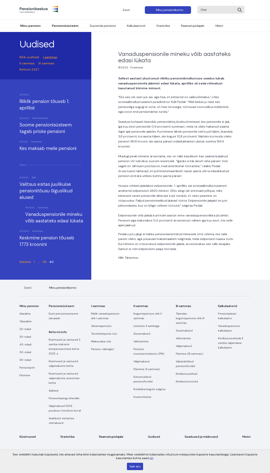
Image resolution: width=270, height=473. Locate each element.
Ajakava (54, 390)
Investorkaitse (142, 397)
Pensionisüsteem (65, 26)
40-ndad (25, 344)
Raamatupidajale (192, 26)
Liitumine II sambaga (146, 326)
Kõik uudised (29, 57)
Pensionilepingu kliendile (64, 398)
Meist (219, 26)
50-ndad (25, 352)
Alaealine (25, 313)
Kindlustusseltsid (186, 373)
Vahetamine (141, 341)
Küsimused (27, 437)
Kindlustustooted (187, 381)
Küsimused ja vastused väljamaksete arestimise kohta (64, 378)
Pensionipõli (27, 367)
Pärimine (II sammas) (146, 369)
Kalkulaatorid (136, 26)
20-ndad (25, 329)
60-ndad (25, 360)
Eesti (126, 10)
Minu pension (30, 26)
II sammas (27, 63)
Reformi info (58, 332)
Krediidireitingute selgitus (149, 389)
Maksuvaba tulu (101, 341)
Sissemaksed (141, 333)
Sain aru (135, 466)
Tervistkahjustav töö (104, 333)
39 (44, 262)
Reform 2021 (29, 69)
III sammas (46, 63)
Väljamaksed (141, 361)
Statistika (163, 26)
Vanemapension (101, 326)
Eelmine (25, 262)
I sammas (50, 57)
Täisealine (25, 321)
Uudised (154, 437)
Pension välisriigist (102, 349)
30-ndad (25, 336)
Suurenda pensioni (103, 26)
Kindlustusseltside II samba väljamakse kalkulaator (230, 343)
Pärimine (24, 375)
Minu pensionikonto (169, 10)
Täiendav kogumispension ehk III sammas (190, 318)
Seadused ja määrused (201, 437)
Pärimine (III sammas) (189, 353)
